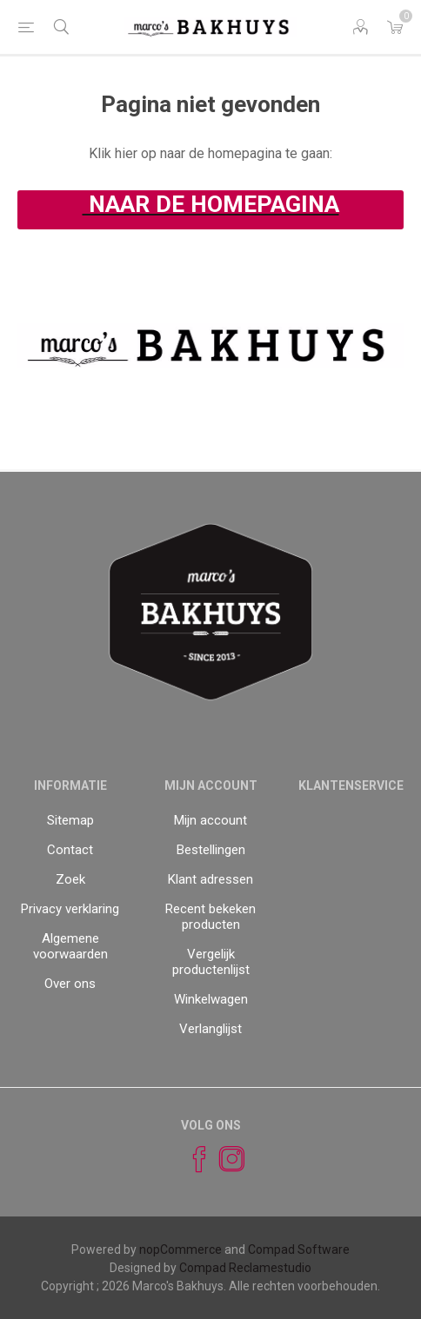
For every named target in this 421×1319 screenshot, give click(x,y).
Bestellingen (211, 850)
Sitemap (70, 820)
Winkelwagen (211, 999)
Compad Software (299, 1249)
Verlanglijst (210, 1029)
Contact (70, 850)
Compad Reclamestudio (245, 1268)
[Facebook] (191, 1159)
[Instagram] (224, 1159)
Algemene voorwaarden (70, 946)
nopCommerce (180, 1249)
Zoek (70, 879)
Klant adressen (210, 879)
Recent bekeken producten (210, 916)
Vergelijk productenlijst (211, 962)
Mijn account (210, 820)
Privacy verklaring (70, 909)
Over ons (70, 983)
